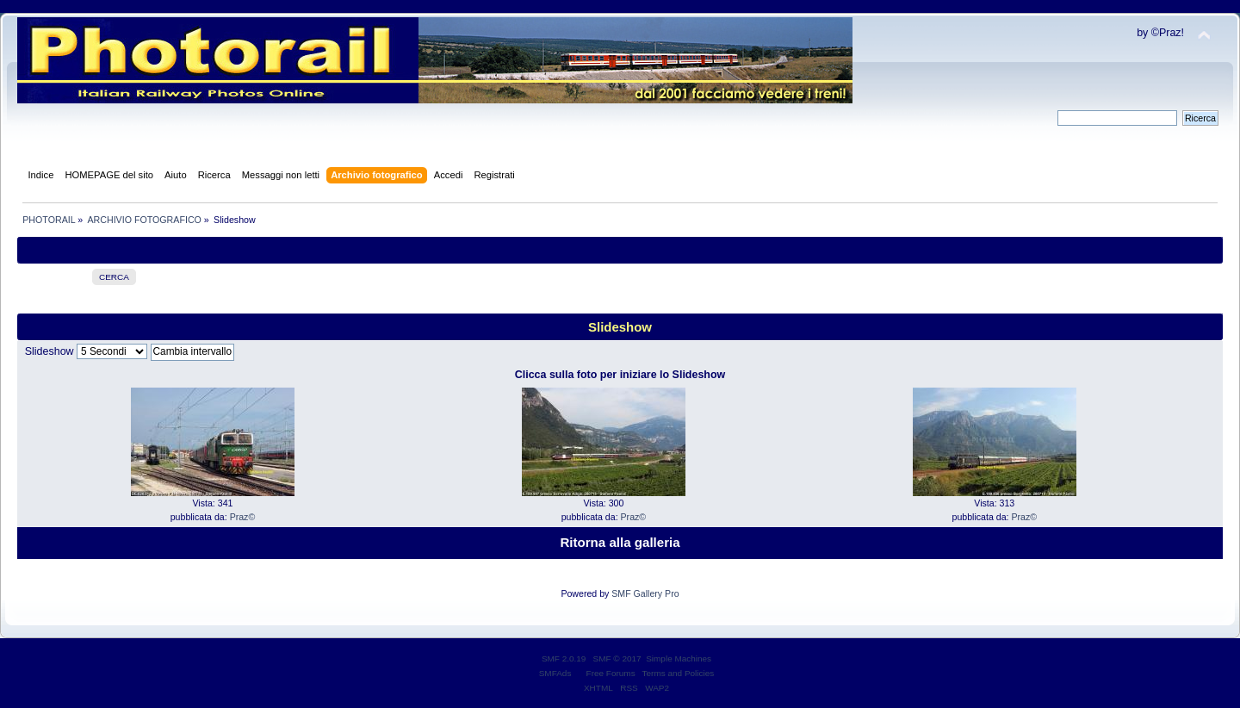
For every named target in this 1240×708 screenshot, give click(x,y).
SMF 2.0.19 (564, 658)
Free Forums (611, 673)
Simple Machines (678, 658)
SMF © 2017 (617, 658)
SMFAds (555, 673)
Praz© (243, 517)
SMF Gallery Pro (645, 593)
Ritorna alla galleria (619, 542)
